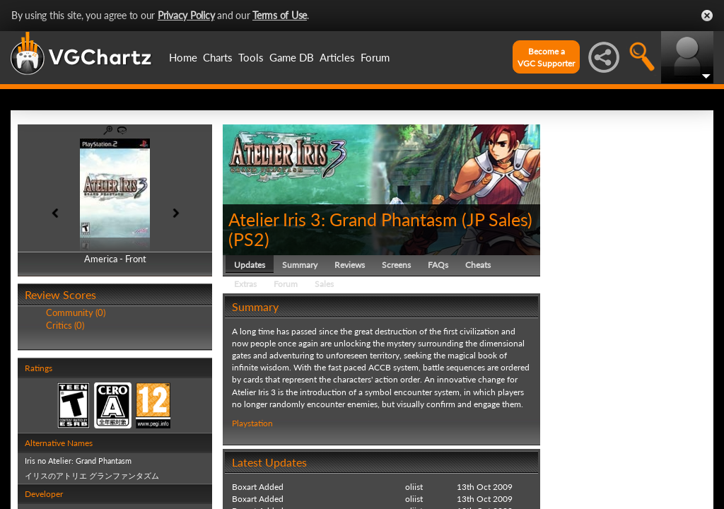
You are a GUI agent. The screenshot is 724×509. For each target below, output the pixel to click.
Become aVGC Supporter (546, 57)
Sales (324, 284)
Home (183, 57)
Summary (299, 264)
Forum (375, 57)
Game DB (291, 57)
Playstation (252, 423)
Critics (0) (65, 325)
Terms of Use (279, 15)
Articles (337, 57)
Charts (218, 57)
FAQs (438, 264)
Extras (245, 284)
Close (707, 15)
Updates (249, 264)
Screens (396, 264)
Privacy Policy (186, 15)
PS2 (248, 239)
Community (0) (75, 312)
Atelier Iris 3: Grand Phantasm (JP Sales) (380, 219)
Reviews (349, 264)
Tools (251, 57)
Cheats (478, 264)
